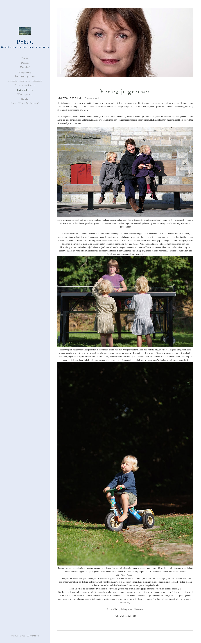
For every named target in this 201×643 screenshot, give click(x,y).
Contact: (34, 636)
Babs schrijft (25, 90)
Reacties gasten (25, 76)
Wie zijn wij (24, 94)
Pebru (25, 62)
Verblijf (25, 67)
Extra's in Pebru (24, 85)
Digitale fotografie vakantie (24, 80)
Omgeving (24, 71)
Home (24, 58)
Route (25, 99)
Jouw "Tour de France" (25, 103)
